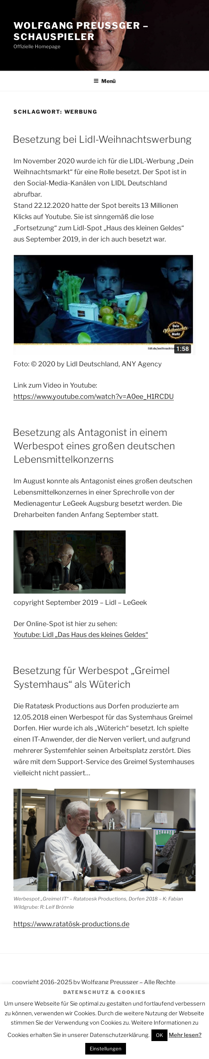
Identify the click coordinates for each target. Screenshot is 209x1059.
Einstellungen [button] (106, 1049)
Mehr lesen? (185, 1035)
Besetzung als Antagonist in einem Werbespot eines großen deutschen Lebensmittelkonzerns (94, 446)
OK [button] (159, 1035)
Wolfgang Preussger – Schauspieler (81, 31)
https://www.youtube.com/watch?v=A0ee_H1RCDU (93, 396)
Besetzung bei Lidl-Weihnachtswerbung (102, 139)
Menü (104, 81)
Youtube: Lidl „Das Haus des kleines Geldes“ (80, 634)
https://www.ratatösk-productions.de (71, 924)
